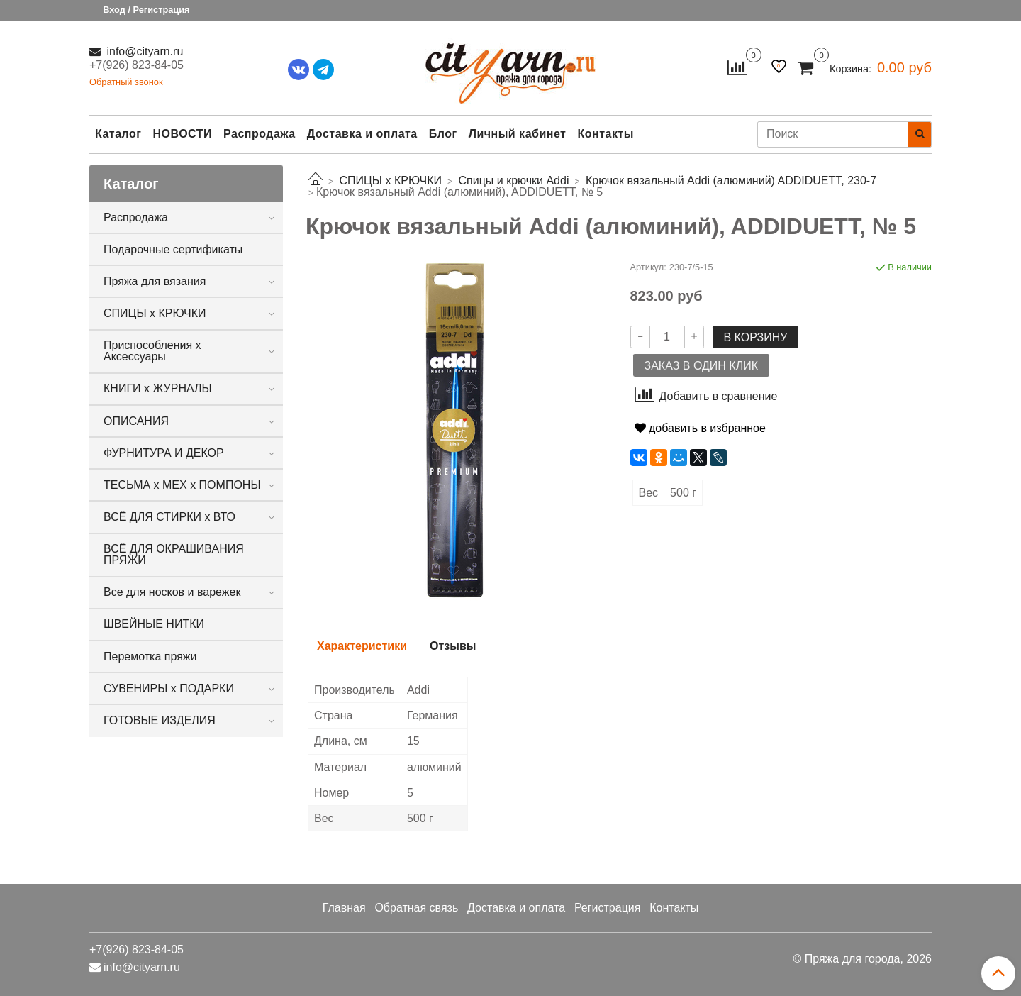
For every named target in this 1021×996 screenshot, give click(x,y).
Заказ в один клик (701, 366)
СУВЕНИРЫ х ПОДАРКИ (169, 688)
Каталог (118, 134)
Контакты (605, 134)
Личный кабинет (518, 134)
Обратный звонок (126, 82)
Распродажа (259, 134)
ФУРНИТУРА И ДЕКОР (164, 453)
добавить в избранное (700, 428)
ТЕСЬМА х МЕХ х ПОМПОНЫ (182, 485)
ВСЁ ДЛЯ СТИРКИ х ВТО (169, 517)
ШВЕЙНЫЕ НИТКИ (154, 624)
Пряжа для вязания (155, 281)
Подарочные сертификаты (173, 249)
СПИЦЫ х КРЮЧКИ (155, 313)
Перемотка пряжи (150, 657)
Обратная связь (416, 908)
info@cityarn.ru (143, 51)
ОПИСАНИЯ (136, 421)
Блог (443, 134)
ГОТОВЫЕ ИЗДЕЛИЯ (160, 720)
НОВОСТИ (182, 134)
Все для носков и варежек (172, 592)
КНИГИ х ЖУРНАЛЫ (158, 388)
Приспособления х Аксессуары (152, 351)
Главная (344, 908)
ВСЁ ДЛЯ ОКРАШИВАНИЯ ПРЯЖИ (174, 554)
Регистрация (607, 908)
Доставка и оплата (362, 134)
